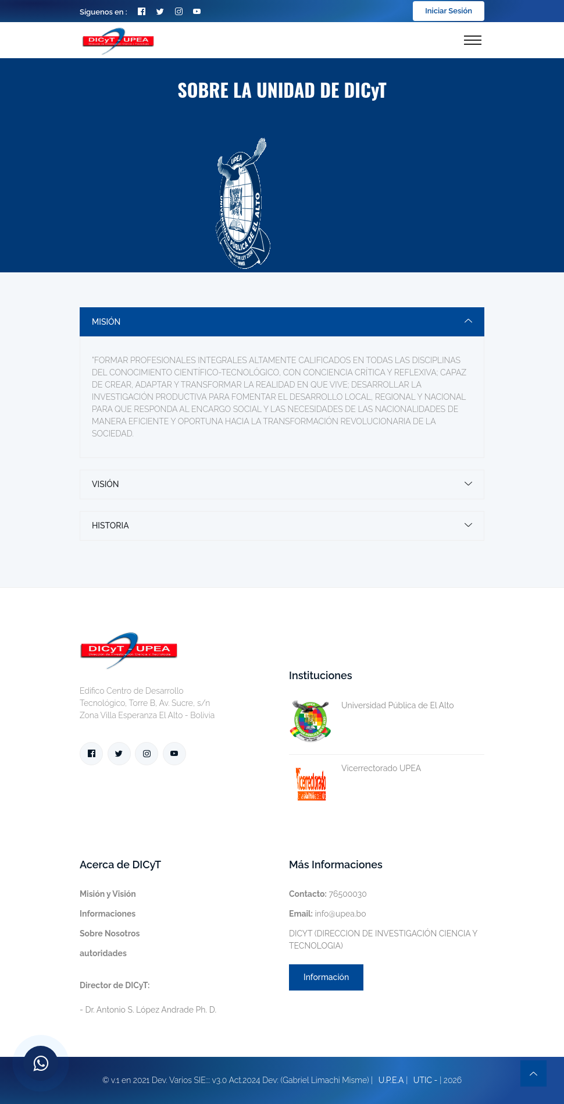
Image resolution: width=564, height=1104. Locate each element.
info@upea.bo (327, 913)
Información (326, 977)
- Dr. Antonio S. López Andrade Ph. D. (148, 997)
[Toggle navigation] (472, 40)
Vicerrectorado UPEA (355, 768)
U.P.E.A (391, 1080)
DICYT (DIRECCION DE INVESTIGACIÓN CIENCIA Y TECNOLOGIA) (383, 939)
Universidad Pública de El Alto (371, 706)
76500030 (328, 894)
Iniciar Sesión (448, 10)
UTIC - (425, 1080)
